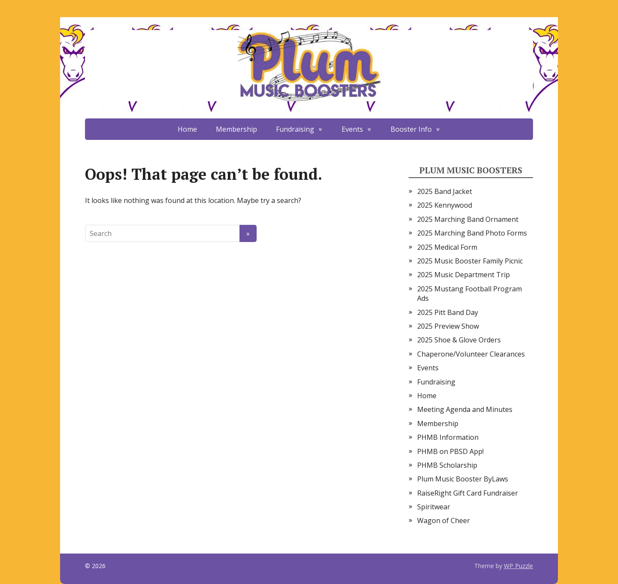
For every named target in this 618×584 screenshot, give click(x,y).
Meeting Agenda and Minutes (464, 409)
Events (352, 129)
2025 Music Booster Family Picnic (470, 261)
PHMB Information (448, 437)
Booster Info (411, 129)
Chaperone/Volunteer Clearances (471, 354)
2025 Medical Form (447, 247)
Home (187, 129)
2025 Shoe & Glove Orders (459, 340)
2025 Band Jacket (444, 191)
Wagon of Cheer (443, 520)
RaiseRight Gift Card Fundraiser (467, 493)
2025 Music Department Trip (463, 274)
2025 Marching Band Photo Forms (472, 233)
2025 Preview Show (448, 326)
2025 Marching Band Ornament (467, 219)
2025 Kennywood (444, 205)
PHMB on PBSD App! (450, 451)
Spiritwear (433, 506)
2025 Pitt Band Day (447, 312)
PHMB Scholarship (447, 465)
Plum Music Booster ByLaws (462, 479)
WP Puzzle (518, 566)
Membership (236, 129)
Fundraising (295, 129)
